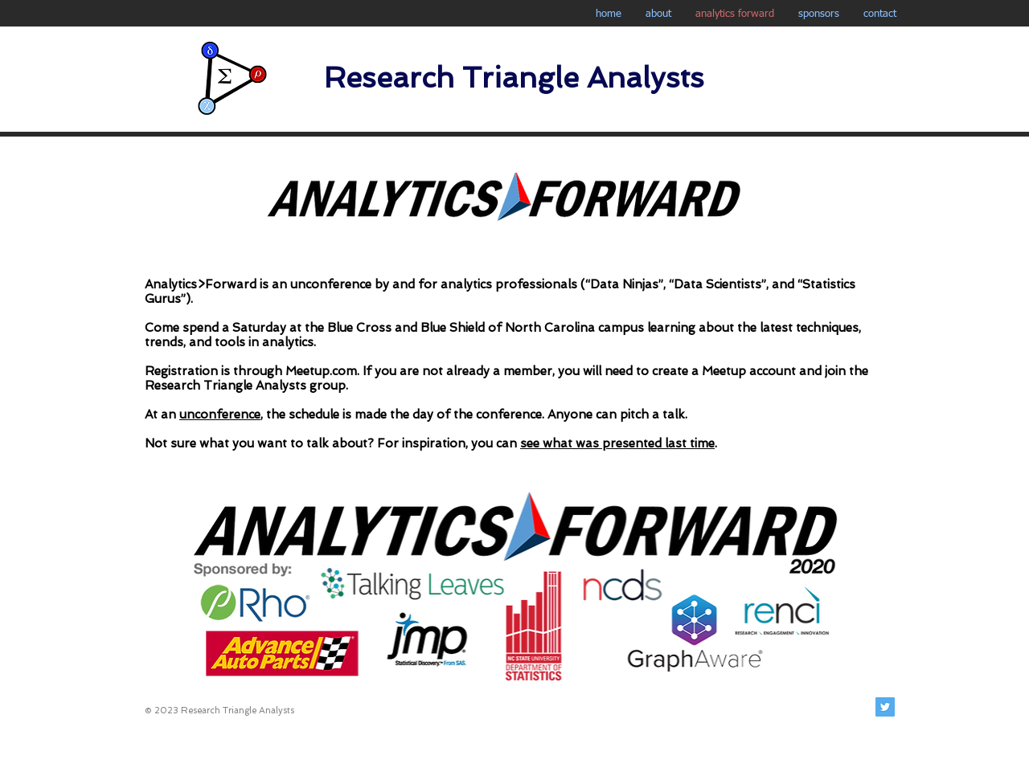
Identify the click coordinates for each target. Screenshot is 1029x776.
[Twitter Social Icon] (885, 707)
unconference (330, 284)
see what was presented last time (617, 443)
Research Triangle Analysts (514, 77)
